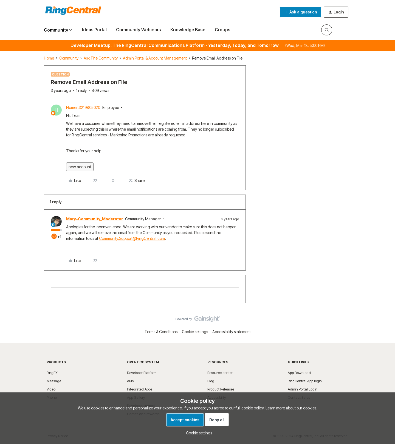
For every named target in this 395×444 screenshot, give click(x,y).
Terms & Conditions (161, 331)
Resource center (220, 372)
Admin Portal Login (302, 389)
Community (68, 58)
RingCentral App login (305, 381)
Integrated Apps (139, 389)
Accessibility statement (231, 331)
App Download (299, 372)
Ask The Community (101, 58)
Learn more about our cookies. (291, 408)
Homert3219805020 (83, 107)
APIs (130, 381)
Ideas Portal (94, 29)
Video (51, 389)
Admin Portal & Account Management (155, 58)
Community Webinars (138, 29)
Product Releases (220, 389)
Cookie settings (195, 331)
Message (54, 381)
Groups (222, 29)
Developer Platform (142, 372)
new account (80, 166)
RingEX (52, 372)
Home (49, 58)
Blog (210, 381)
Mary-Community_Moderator (94, 219)
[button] (300, 12)
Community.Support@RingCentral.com (132, 238)
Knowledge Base (187, 29)
